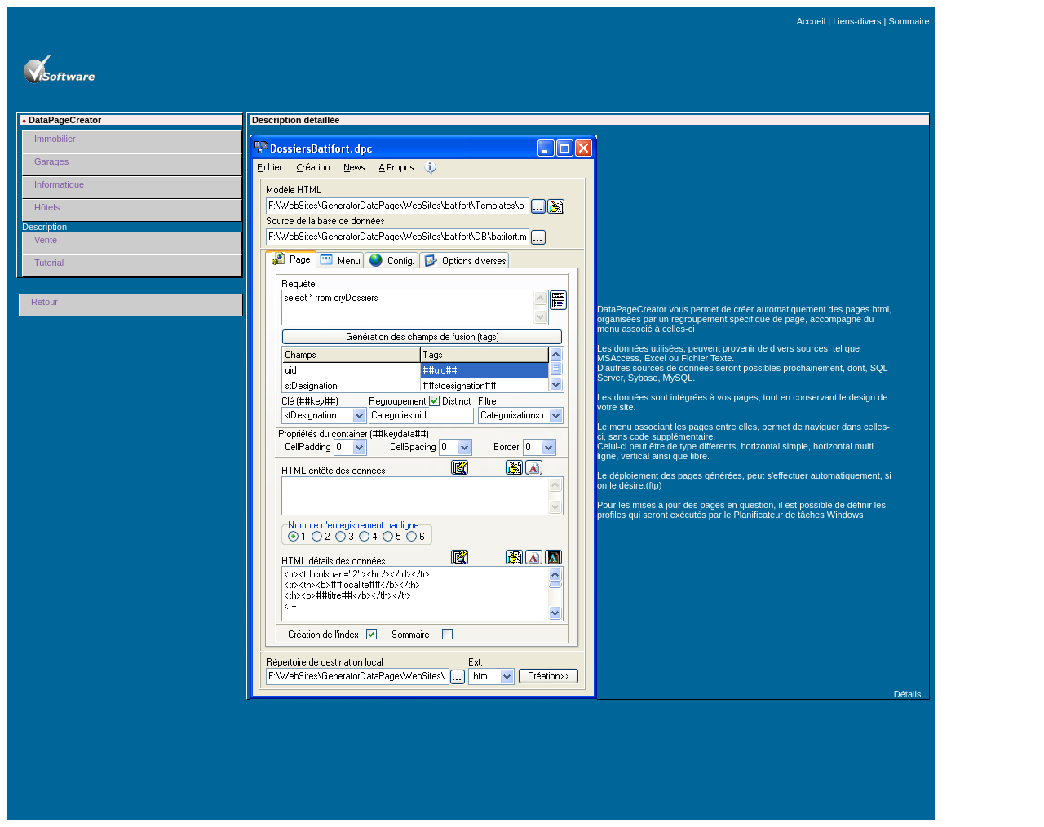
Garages (51, 161)
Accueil (811, 21)
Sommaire (908, 21)
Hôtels (47, 207)
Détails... (911, 694)
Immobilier (55, 139)
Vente (45, 240)
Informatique (59, 184)
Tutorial (49, 263)
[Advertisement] (532, 67)
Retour (44, 302)
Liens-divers (857, 21)
